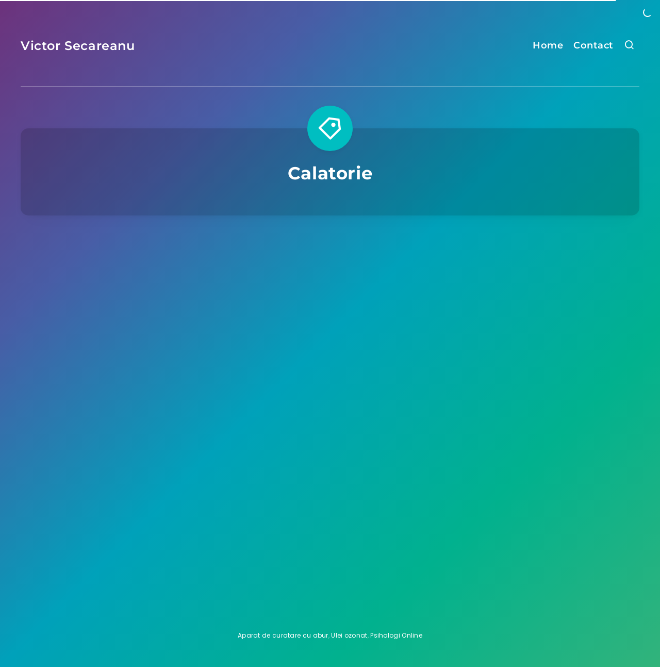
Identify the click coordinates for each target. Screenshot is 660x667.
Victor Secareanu (78, 45)
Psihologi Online (396, 635)
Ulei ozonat (349, 635)
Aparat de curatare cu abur (283, 635)
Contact (593, 45)
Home (548, 45)
